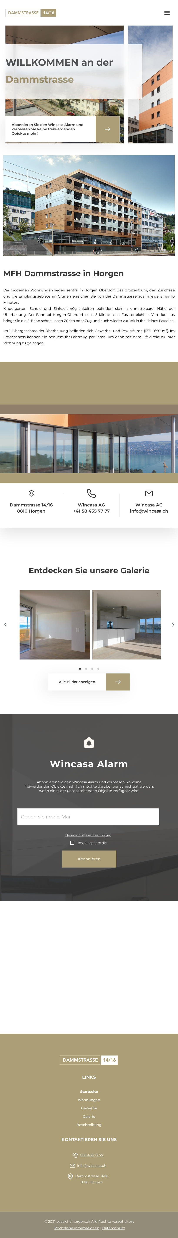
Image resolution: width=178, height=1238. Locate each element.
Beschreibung (89, 1125)
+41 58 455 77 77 (91, 511)
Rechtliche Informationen (76, 1228)
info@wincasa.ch (149, 511)
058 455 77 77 (91, 1155)
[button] (173, 625)
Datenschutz (113, 1228)
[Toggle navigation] (167, 13)
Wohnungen (89, 1100)
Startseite (89, 1092)
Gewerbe (89, 1108)
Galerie (89, 1116)
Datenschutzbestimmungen (88, 835)
